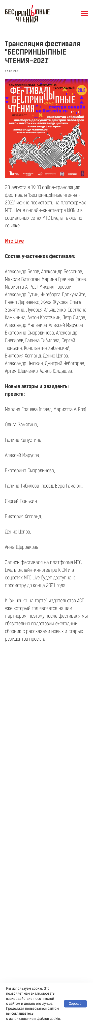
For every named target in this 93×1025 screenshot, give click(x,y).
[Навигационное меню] (84, 13)
